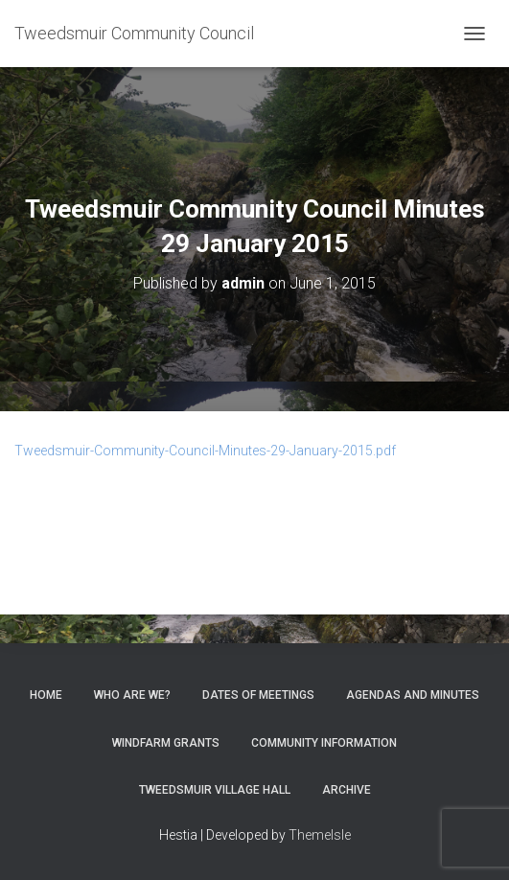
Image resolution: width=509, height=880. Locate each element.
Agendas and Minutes (412, 695)
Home (46, 695)
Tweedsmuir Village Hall (214, 790)
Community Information (324, 743)
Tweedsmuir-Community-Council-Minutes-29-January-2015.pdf (205, 450)
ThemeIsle (320, 835)
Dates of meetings (258, 695)
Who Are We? (132, 695)
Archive (346, 790)
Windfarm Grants (166, 743)
